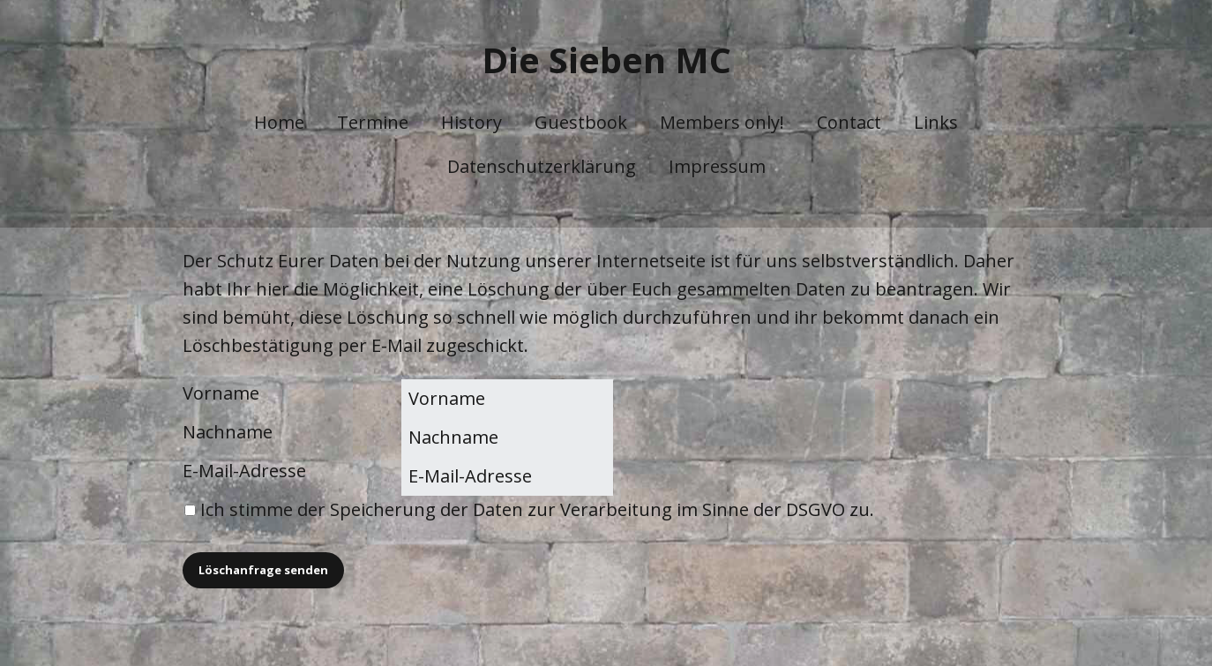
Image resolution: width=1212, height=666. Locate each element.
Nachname (228, 432)
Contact (849, 122)
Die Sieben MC (606, 59)
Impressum (717, 166)
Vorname (221, 393)
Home (279, 122)
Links (936, 122)
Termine (372, 122)
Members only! (722, 122)
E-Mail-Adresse (244, 471)
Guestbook (581, 122)
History (471, 122)
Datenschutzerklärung (541, 166)
